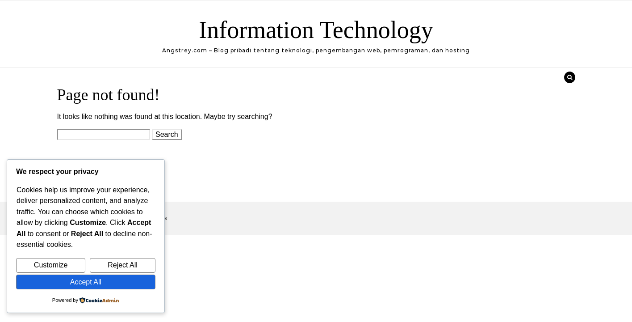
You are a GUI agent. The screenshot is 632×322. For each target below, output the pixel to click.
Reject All (123, 265)
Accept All (85, 282)
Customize (51, 265)
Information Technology (316, 30)
